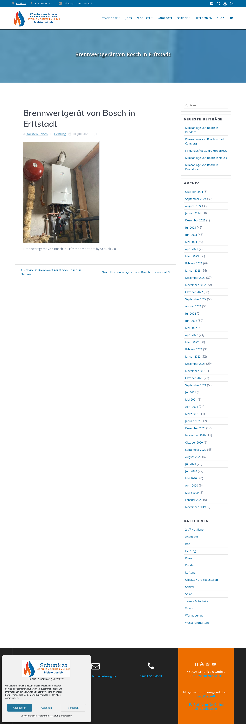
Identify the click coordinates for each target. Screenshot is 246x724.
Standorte (21, 3)
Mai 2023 (191, 242)
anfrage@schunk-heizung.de (95, 676)
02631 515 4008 (151, 676)
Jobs (129, 18)
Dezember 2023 (195, 220)
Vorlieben (73, 707)
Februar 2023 (193, 263)
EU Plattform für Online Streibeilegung (206, 706)
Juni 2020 (191, 471)
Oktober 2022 (194, 292)
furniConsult (206, 696)
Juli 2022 (190, 313)
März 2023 (192, 256)
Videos (189, 608)
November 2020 (195, 435)
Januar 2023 (193, 270)
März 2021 (192, 414)
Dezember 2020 (195, 428)
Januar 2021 (193, 421)
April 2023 (191, 249)
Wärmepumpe (194, 615)
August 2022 (193, 306)
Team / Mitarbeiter (197, 601)
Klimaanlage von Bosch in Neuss (206, 158)
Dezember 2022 (195, 278)
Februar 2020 (193, 500)
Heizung (60, 134)
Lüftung (190, 572)
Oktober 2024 (194, 192)
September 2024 (195, 199)
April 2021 (191, 407)
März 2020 (192, 493)
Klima (188, 558)
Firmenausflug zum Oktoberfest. (206, 151)
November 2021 (195, 371)
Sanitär (189, 587)
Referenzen (204, 18)
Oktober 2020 (194, 442)
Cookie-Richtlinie (29, 715)
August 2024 (193, 206)
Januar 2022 (193, 356)
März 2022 (192, 342)
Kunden (190, 565)
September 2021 (195, 385)
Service (182, 18)
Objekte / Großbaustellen (201, 580)
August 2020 (193, 457)
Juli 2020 (190, 464)
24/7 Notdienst (194, 529)
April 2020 (191, 485)
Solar (188, 594)
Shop (220, 18)
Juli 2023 (190, 227)
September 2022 (195, 299)
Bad (187, 544)
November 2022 (195, 285)
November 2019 (195, 507)
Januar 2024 (193, 213)
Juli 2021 (190, 392)
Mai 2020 (191, 478)
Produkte (143, 18)
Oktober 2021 (194, 378)
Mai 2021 (191, 399)
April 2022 (191, 335)
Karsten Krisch (37, 134)
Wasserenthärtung (197, 623)
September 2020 (195, 450)
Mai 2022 (191, 328)
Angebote (165, 18)
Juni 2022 (191, 321)
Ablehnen (46, 707)
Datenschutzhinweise (206, 676)
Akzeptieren (19, 707)
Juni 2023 (191, 235)
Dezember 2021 (195, 364)
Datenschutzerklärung (49, 715)
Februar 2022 (193, 349)
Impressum (66, 715)
